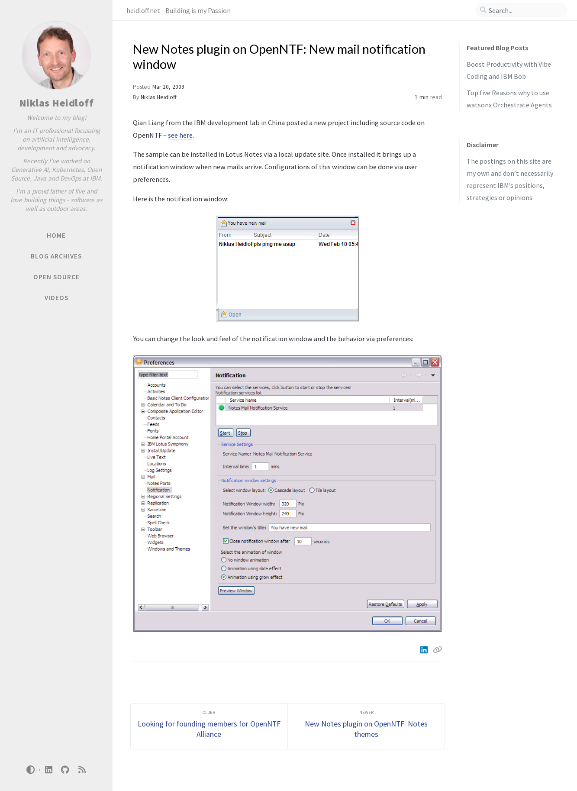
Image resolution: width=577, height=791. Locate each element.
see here (180, 135)
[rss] (82, 770)
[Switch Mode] (31, 770)
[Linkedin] (425, 650)
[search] (525, 10)
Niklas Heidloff (56, 103)
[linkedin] (48, 770)
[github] (65, 770)
